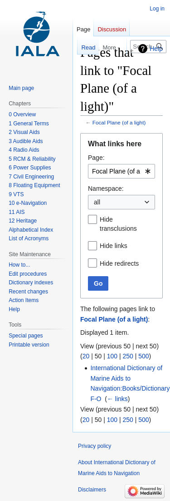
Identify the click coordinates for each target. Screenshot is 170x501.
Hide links (113, 245)
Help (156, 48)
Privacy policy (94, 446)
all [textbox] (97, 202)
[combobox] (121, 171)
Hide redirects (119, 263)
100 (112, 356)
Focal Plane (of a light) (119, 122)
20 (86, 356)
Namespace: (106, 188)
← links (117, 398)
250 (127, 356)
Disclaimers (92, 489)
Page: (96, 157)
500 (143, 356)
